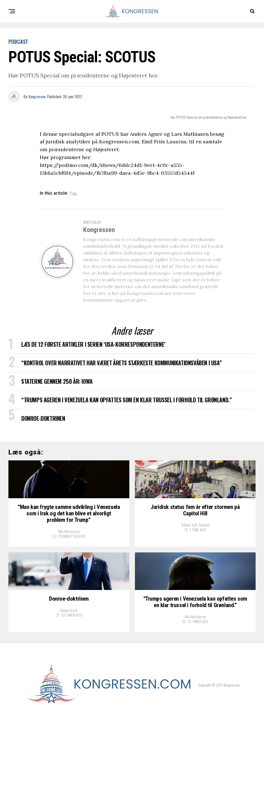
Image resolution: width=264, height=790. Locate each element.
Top (73, 194)
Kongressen (37, 96)
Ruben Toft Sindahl (195, 557)
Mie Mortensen (69, 565)
